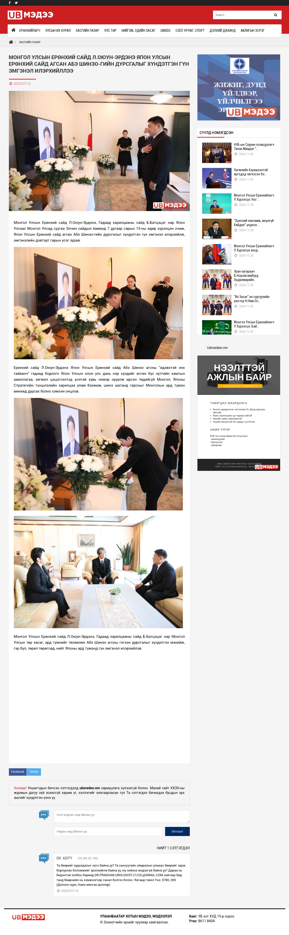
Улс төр (110, 31)
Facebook (17, 771)
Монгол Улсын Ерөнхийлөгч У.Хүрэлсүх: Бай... (254, 324)
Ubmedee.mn (217, 348)
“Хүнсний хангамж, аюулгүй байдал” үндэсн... (254, 223)
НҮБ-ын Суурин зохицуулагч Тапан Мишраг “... (254, 147)
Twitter (34, 771)
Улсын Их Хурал (58, 31)
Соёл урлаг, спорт (190, 31)
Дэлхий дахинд (223, 31)
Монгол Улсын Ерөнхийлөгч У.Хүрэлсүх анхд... (254, 248)
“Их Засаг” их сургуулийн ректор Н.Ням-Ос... (252, 299)
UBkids (165, 31)
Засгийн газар (87, 31)
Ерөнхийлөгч (29, 31)
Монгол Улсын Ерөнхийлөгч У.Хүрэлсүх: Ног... (254, 197)
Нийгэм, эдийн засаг (138, 31)
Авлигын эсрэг (253, 31)
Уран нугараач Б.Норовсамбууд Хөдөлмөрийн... (246, 275)
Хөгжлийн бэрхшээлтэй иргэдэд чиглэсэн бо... (251, 172)
